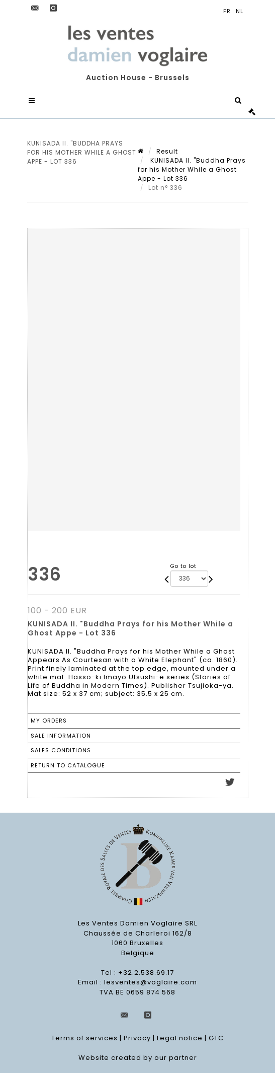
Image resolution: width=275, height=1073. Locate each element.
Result (167, 151)
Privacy (137, 1038)
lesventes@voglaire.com (150, 982)
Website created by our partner (137, 1058)
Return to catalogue (68, 765)
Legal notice (180, 1038)
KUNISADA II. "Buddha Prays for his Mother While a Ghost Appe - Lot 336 (192, 169)
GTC (216, 1038)
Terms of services (84, 1038)
